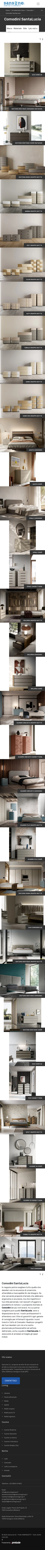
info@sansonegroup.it (10, 1492)
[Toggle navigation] (38, 4)
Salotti (6, 1405)
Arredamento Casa (18, 10)
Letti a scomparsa (10, 1466)
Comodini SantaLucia (13, 13)
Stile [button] (25, 28)
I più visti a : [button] (33, 28)
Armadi (6, 1470)
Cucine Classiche (10, 1434)
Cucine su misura (10, 1438)
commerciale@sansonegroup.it (13, 1497)
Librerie (7, 1393)
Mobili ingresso (9, 1416)
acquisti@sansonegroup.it (11, 1501)
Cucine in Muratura (11, 1441)
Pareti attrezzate (10, 1397)
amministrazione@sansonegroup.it (14, 1494)
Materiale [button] (18, 28)
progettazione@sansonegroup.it (14, 1499)
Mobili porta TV (9, 1413)
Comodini (30, 10)
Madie (6, 1401)
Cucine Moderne (10, 1430)
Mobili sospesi (9, 1409)
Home (8, 10)
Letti (6, 1459)
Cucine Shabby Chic (11, 1445)
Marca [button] (9, 28)
